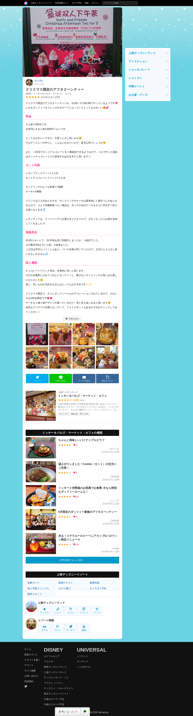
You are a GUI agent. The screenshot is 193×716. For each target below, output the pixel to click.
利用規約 (28, 681)
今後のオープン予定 (54, 699)
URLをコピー (107, 378)
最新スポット (34, 594)
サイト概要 (30, 670)
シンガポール (83, 667)
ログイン (95, 3)
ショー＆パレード (139, 69)
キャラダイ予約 (98, 588)
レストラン (135, 78)
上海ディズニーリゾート (41, 3)
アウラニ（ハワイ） (54, 683)
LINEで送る (61, 378)
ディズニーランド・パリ (56, 677)
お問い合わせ (31, 676)
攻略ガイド (33, 582)
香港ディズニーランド (55, 667)
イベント (83, 611)
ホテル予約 (77, 3)
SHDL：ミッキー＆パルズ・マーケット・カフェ (48, 93)
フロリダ (48, 661)
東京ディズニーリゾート (56, 693)
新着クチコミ (66, 582)
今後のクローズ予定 (54, 704)
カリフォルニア (52, 656)
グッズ (97, 611)
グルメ (70, 611)
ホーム (27, 649)
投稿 (87, 3)
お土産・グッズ (138, 94)
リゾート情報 (46, 620)
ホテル (44, 628)
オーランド (82, 661)
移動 (84, 628)
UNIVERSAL (91, 650)
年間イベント (137, 86)
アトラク (44, 611)
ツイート (37, 378)
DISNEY (53, 650)
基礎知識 (94, 582)
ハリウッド (82, 656)
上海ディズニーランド (51, 602)
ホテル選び (65, 588)
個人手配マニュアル (38, 588)
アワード (28, 665)
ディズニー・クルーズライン (58, 688)
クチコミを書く (32, 660)
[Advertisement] (147, 26)
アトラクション (138, 61)
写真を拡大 (72, 318)
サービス (70, 628)
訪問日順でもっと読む (71, 560)
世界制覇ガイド (62, 3)
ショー (57, 611)
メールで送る (84, 378)
